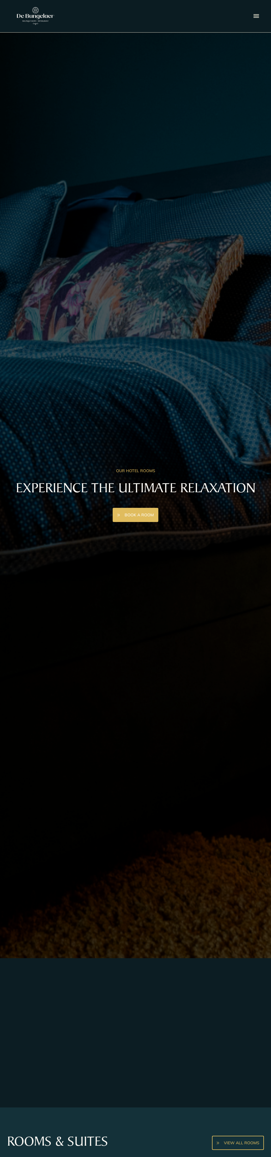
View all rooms (241, 1142)
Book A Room (139, 514)
